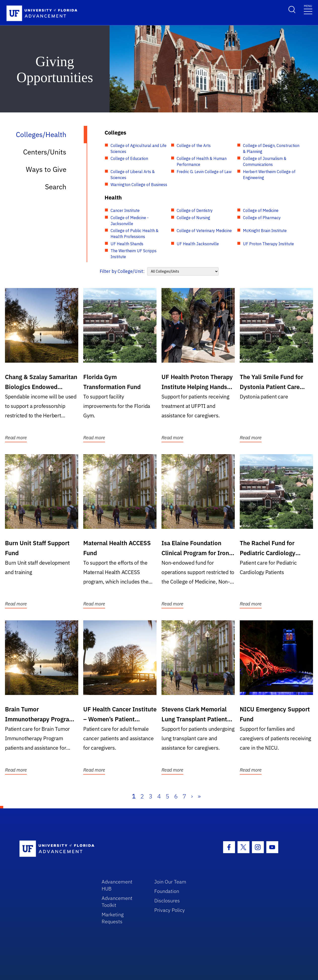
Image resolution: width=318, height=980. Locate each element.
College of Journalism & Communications (264, 161)
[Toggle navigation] (308, 9)
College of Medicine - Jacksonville (130, 220)
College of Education (129, 158)
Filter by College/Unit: (122, 271)
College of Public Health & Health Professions (135, 233)
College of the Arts (194, 145)
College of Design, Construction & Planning (271, 148)
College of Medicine (260, 210)
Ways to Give (46, 169)
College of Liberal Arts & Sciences (133, 174)
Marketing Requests (113, 918)
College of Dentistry (195, 210)
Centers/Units (44, 151)
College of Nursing (193, 217)
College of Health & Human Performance (202, 161)
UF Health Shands (127, 243)
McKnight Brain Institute (265, 230)
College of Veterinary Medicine (204, 230)
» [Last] (199, 796)
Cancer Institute (125, 210)
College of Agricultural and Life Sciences (138, 148)
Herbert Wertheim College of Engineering (269, 174)
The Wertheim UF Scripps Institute (134, 253)
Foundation (166, 891)
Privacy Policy (169, 910)
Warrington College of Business (139, 184)
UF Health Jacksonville (198, 243)
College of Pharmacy (262, 217)
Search (55, 186)
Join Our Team (170, 881)
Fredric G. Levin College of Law (204, 171)
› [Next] (192, 796)
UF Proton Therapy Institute (268, 243)
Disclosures (167, 900)
